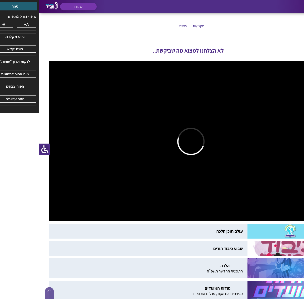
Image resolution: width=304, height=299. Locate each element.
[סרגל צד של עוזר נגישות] (5, 149)
